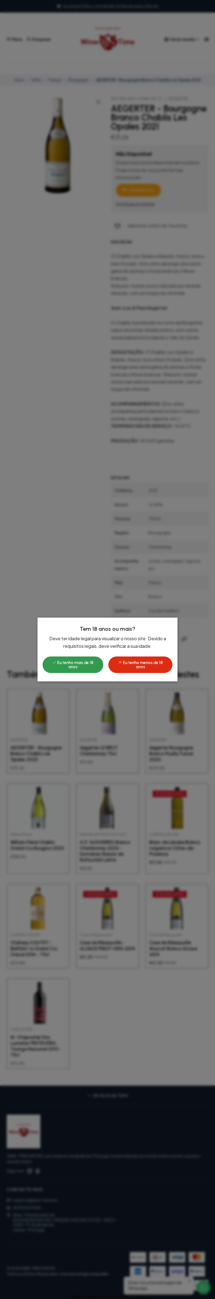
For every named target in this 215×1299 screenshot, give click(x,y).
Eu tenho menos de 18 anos (140, 664)
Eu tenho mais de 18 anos (72, 664)
